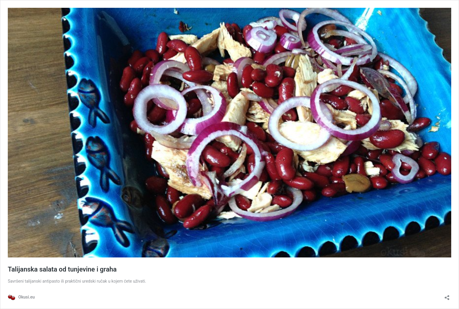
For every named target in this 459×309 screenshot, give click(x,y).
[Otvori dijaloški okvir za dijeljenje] (447, 295)
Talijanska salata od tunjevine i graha (62, 269)
